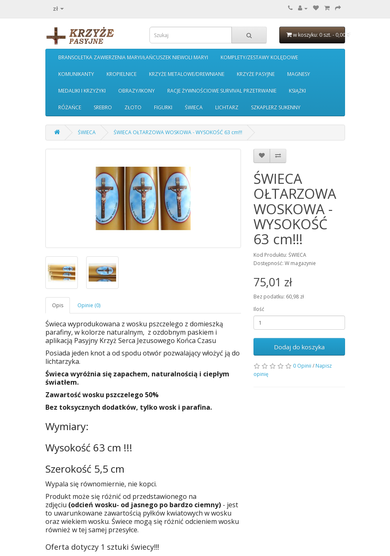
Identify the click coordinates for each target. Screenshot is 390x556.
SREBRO (103, 107)
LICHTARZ (226, 107)
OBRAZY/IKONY (136, 90)
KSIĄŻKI (297, 90)
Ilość (258, 309)
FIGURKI (163, 107)
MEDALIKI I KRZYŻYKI (82, 90)
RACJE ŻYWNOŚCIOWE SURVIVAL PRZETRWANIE (221, 90)
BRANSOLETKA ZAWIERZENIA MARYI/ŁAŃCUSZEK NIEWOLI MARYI (133, 57)
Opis (57, 305)
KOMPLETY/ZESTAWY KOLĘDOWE (259, 57)
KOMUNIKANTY (76, 74)
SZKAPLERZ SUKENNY (276, 107)
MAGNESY (298, 74)
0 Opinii (302, 365)
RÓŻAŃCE (69, 107)
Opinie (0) (88, 305)
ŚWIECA (194, 107)
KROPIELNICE (122, 74)
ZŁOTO (133, 107)
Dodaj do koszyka (299, 347)
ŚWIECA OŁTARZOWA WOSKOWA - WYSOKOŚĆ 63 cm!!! (178, 132)
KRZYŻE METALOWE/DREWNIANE (186, 74)
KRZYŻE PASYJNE (256, 74)
